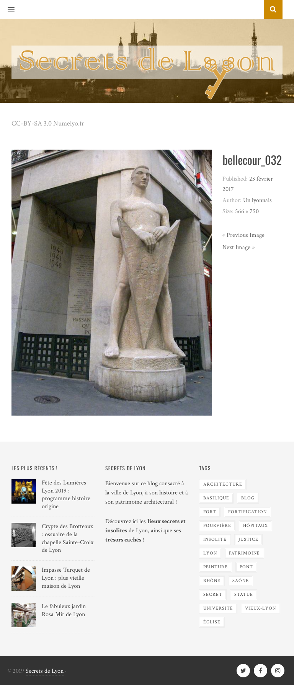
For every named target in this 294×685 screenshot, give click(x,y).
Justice (248, 539)
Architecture (222, 484)
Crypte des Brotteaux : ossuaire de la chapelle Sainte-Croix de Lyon (67, 538)
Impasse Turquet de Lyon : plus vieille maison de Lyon (66, 578)
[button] (7, 9)
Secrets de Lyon (45, 671)
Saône (240, 581)
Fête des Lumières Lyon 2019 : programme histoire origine (66, 494)
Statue (243, 594)
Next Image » (238, 247)
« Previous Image (243, 235)
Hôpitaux (255, 525)
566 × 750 (247, 211)
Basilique (216, 498)
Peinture (215, 567)
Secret (212, 594)
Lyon (210, 553)
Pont (246, 567)
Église (211, 622)
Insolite (215, 539)
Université (218, 608)
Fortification (247, 512)
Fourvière (217, 525)
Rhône (211, 581)
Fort (209, 512)
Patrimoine (244, 553)
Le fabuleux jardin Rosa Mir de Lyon (64, 610)
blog (248, 498)
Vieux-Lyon (260, 608)
